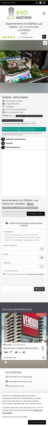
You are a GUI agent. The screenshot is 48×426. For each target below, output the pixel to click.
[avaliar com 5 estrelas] (14, 37)
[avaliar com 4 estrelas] (11, 37)
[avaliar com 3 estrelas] (8, 37)
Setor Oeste (20, 97)
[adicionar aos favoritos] (43, 358)
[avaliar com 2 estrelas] (6, 37)
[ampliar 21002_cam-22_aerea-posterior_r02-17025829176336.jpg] (24, 61)
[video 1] (24, 172)
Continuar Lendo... (35, 214)
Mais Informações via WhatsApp (19, 129)
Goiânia (6, 97)
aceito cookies (37, 422)
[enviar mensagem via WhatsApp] (37, 3)
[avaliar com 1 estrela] (3, 37)
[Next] (45, 337)
